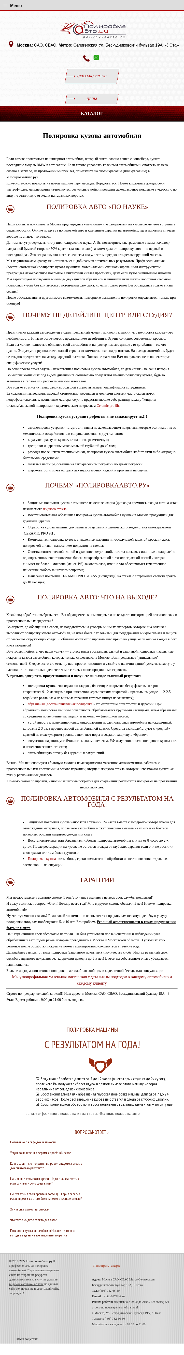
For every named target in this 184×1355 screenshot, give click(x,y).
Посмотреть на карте (106, 1265)
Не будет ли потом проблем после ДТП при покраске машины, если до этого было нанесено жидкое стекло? (46, 1196)
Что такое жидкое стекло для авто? (33, 1220)
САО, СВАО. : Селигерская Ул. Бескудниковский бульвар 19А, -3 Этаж (99, 45)
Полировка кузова (42, 859)
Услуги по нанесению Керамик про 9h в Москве (40, 1152)
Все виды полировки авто (120, 1113)
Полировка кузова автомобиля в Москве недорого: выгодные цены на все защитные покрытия (42, 1232)
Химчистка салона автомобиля (29, 1209)
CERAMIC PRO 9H (92, 76)
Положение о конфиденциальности (33, 1142)
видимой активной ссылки (26, 1284)
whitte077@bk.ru (114, 1296)
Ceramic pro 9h (108, 406)
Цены (91, 99)
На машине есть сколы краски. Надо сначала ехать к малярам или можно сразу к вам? (44, 1181)
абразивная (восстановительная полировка (60, 704)
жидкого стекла (55, 509)
